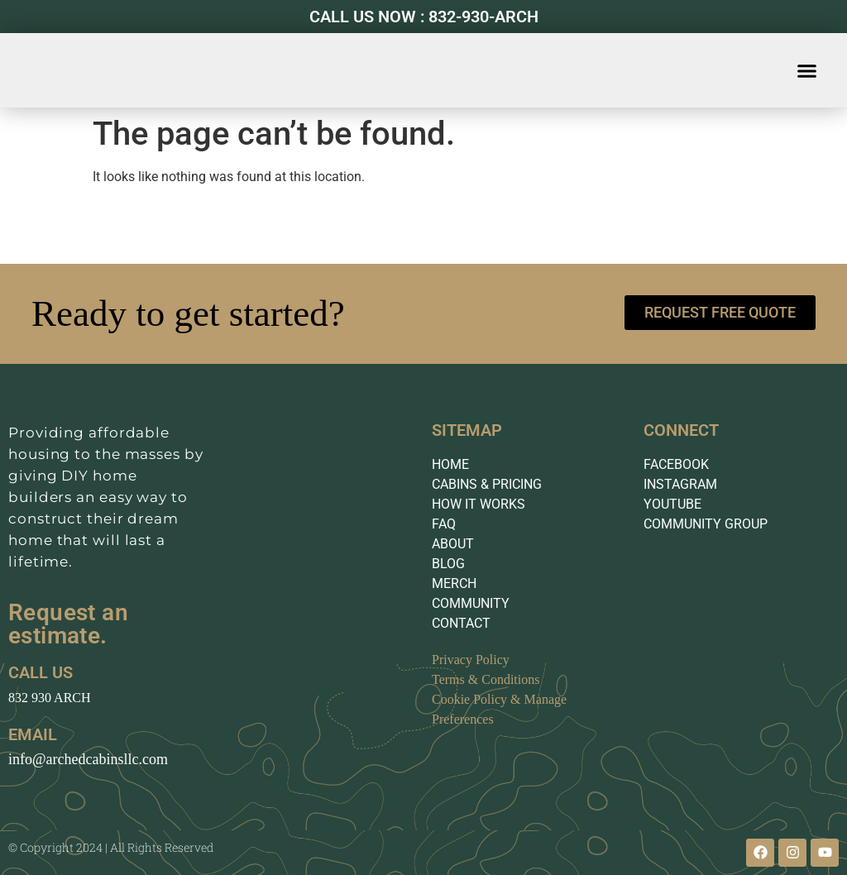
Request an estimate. (68, 624)
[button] (807, 70)
